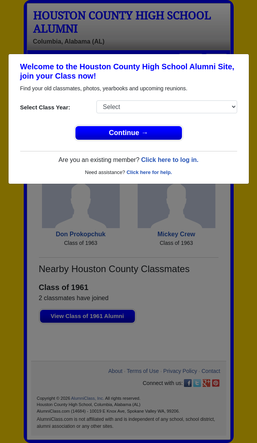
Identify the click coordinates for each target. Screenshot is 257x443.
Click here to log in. (170, 159)
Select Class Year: (45, 107)
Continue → (128, 133)
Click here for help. (149, 172)
